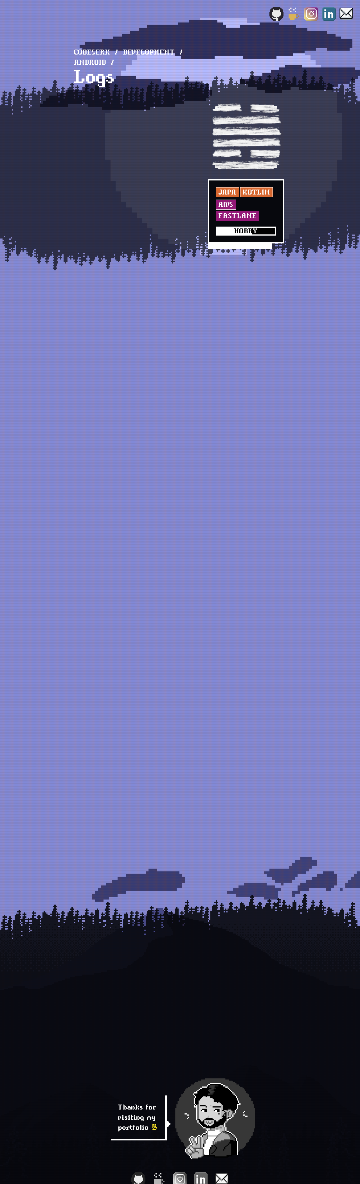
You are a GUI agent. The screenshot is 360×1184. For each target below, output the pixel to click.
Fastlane (238, 216)
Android (90, 62)
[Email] (346, 14)
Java (228, 192)
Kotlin (256, 192)
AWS (226, 204)
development (149, 52)
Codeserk (92, 52)
